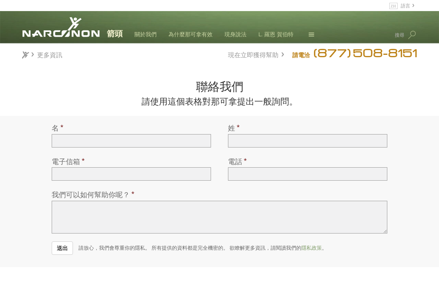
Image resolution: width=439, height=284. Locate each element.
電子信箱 (66, 161)
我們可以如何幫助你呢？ (91, 194)
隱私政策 (311, 247)
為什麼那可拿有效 (190, 34)
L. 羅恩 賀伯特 (275, 34)
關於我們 (146, 34)
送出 (62, 248)
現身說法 (235, 34)
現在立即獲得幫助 (253, 54)
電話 (235, 161)
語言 (405, 5)
